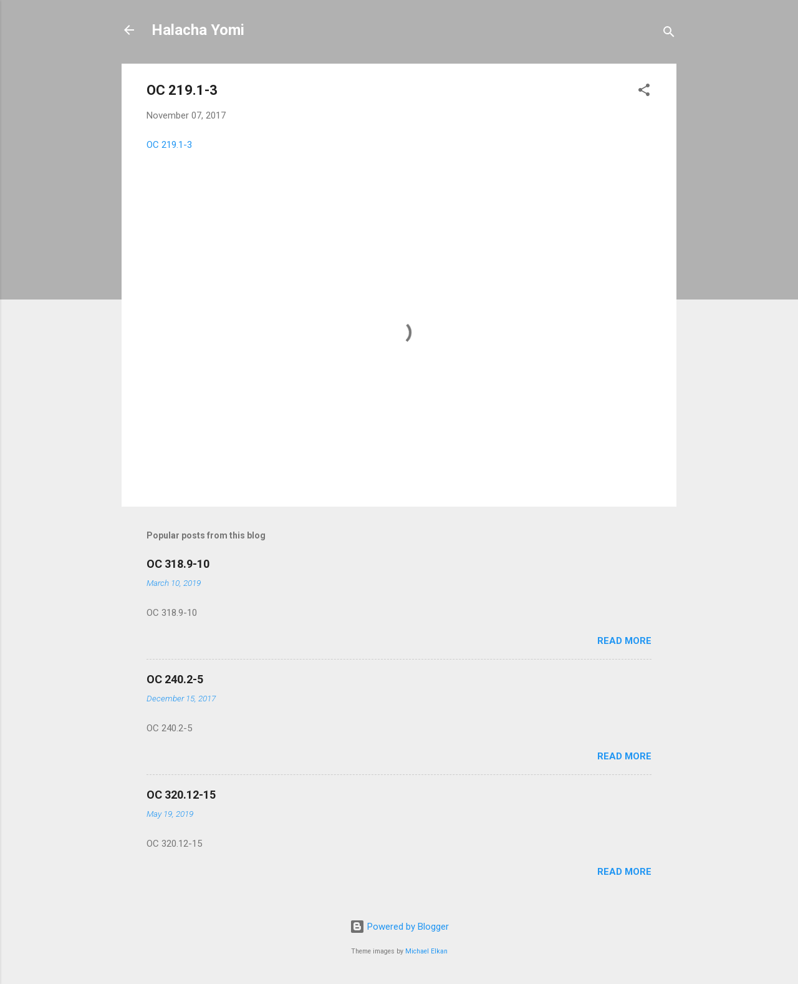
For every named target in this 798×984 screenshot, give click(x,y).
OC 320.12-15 (181, 794)
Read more (624, 640)
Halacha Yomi (197, 30)
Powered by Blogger (399, 926)
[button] (644, 92)
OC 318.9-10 (178, 563)
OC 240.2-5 (175, 679)
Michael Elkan (426, 951)
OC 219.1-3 (169, 144)
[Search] (668, 34)
